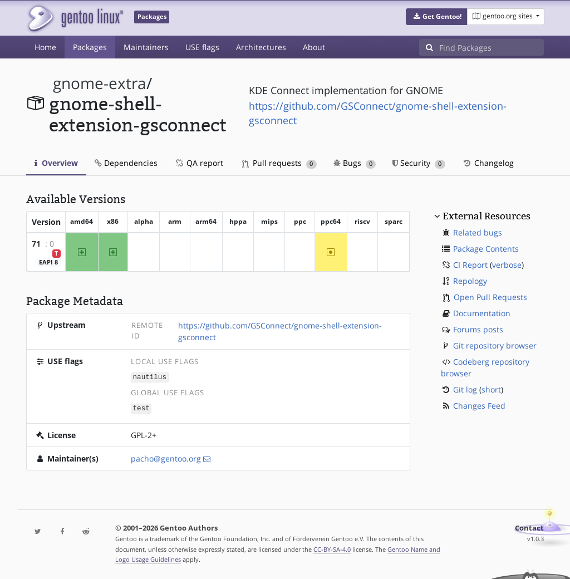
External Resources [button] (486, 216)
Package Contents (486, 248)
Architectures (261, 47)
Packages (90, 47)
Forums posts (478, 329)
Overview (56, 163)
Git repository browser (495, 345)
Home (45, 47)
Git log (465, 389)
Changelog (488, 163)
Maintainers (146, 47)
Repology (470, 281)
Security (418, 163)
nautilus (149, 376)
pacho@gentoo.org (166, 457)
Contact (529, 527)
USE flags (202, 47)
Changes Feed (479, 405)
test (141, 407)
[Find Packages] (491, 47)
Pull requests (279, 163)
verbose (507, 264)
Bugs (354, 163)
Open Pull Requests (490, 297)
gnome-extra (99, 83)
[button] (437, 16)
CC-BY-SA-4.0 (332, 548)
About (314, 47)
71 (36, 243)
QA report (198, 163)
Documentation (481, 313)
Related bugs (477, 232)
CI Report (470, 264)
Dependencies (126, 163)
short (491, 389)
